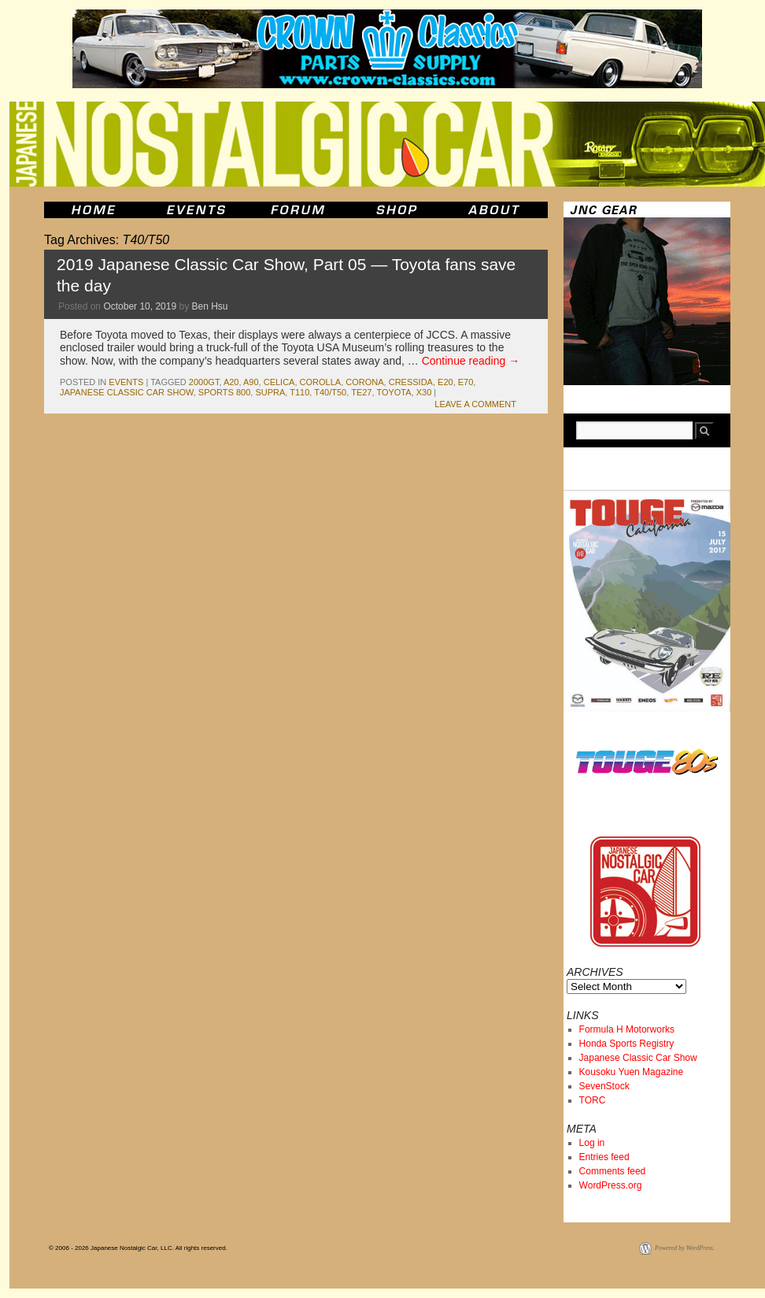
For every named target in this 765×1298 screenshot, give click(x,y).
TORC (592, 1100)
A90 (251, 382)
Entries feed (604, 1157)
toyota (393, 392)
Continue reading (471, 360)
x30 (424, 392)
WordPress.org (610, 1185)
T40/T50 (330, 392)
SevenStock (604, 1086)
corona (364, 382)
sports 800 (224, 392)
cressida (411, 382)
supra (270, 392)
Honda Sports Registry (626, 1043)
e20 (445, 382)
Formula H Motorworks (626, 1029)
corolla (321, 382)
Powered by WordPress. (685, 1248)
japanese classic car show (127, 392)
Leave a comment (475, 404)
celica (279, 382)
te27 (361, 392)
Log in (592, 1142)
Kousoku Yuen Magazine (631, 1071)
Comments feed (612, 1171)
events (126, 382)
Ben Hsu (210, 306)
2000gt (204, 382)
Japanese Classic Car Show (638, 1057)
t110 (299, 392)
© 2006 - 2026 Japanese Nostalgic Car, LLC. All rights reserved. (138, 1248)
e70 (466, 382)
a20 (231, 382)
